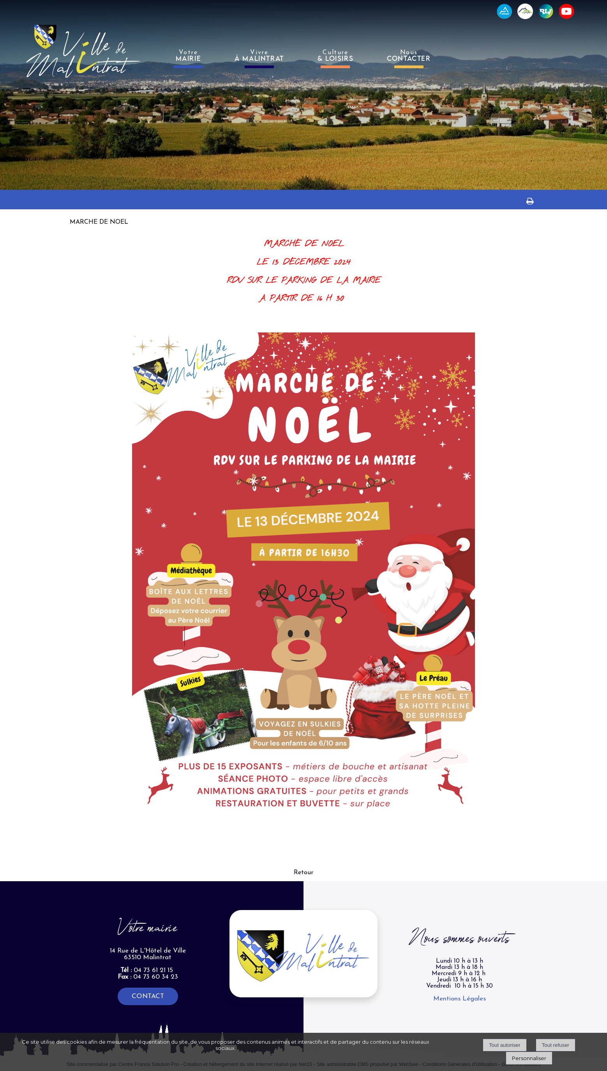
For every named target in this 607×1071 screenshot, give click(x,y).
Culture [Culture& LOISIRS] (335, 55)
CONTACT (148, 996)
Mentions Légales (459, 998)
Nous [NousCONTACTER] (409, 55)
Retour (303, 873)
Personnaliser (529, 1058)
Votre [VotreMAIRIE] (188, 55)
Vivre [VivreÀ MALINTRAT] (259, 55)
